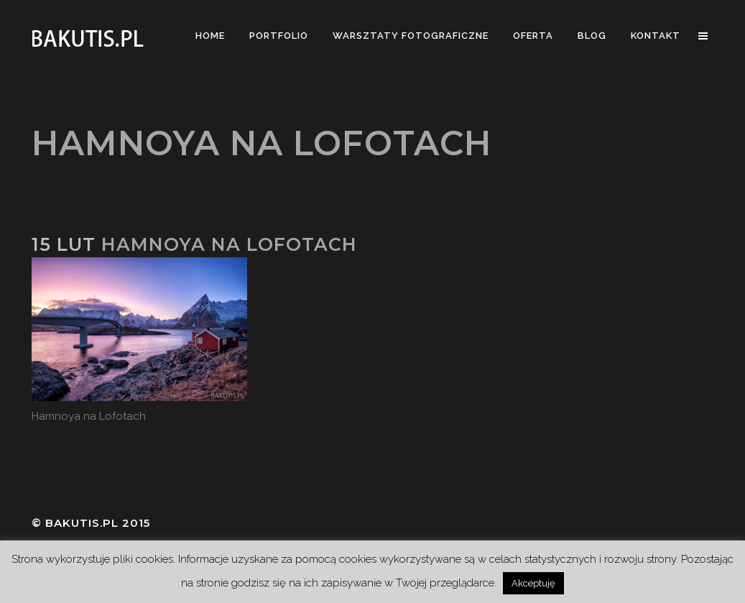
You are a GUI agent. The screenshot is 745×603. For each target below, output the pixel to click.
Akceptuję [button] (533, 583)
